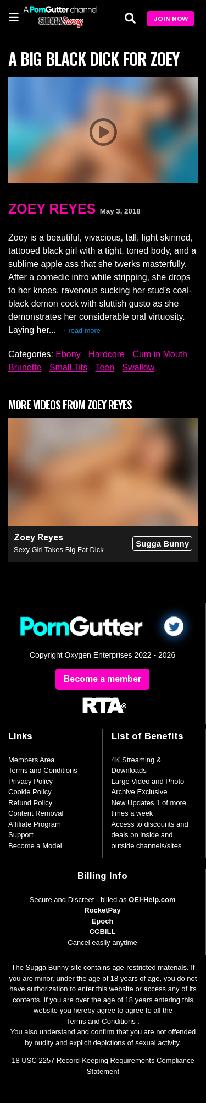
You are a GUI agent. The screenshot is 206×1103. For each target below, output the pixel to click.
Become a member (102, 679)
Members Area (31, 760)
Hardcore (106, 354)
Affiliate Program (34, 824)
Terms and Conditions (42, 770)
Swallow (139, 367)
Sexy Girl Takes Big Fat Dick (59, 549)
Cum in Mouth (159, 354)
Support (21, 835)
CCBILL (103, 931)
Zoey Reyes (52, 208)
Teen (104, 367)
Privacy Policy (30, 781)
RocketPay (102, 910)
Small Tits (68, 367)
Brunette (24, 367)
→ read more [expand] (80, 330)
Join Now (171, 19)
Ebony (67, 354)
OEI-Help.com (152, 899)
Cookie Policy (30, 792)
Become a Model (35, 846)
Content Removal (35, 813)
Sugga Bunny (162, 543)
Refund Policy (30, 803)
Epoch (103, 921)
